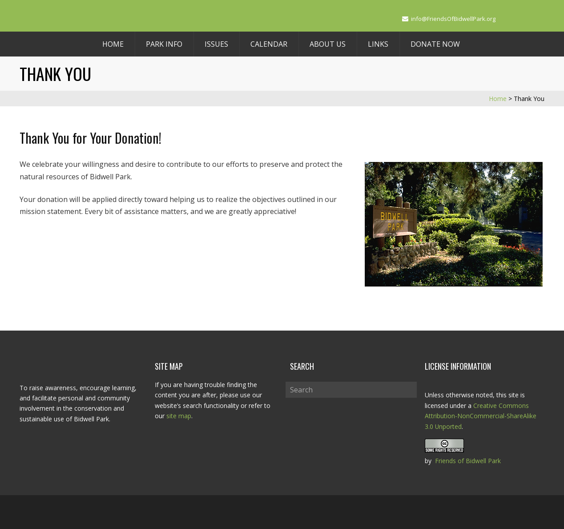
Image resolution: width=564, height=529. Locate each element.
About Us (328, 44)
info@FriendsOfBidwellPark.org (453, 19)
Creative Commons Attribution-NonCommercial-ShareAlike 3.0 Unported (480, 415)
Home (113, 44)
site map (178, 416)
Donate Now (435, 44)
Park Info (164, 44)
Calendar (268, 44)
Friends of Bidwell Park (468, 459)
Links (378, 44)
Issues (216, 44)
